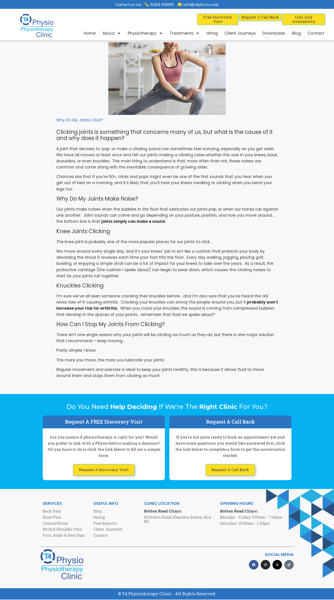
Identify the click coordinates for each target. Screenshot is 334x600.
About (111, 33)
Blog (296, 33)
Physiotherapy (145, 33)
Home (90, 33)
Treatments (185, 33)
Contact (316, 33)
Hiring (212, 33)
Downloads (274, 33)
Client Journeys (240, 33)
